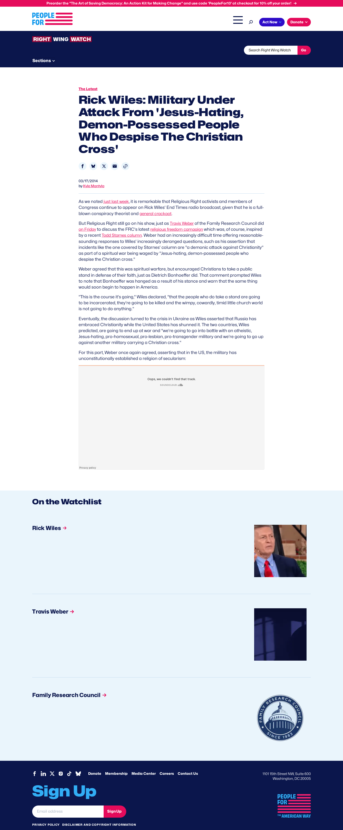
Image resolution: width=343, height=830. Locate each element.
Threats (66, 50)
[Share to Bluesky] (93, 157)
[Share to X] (104, 157)
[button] (125, 157)
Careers (167, 764)
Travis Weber (183, 214)
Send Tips (187, 50)
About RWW (122, 50)
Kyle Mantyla (93, 177)
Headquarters (156, 22)
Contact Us (188, 764)
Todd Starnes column (140, 226)
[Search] (250, 21)
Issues (129, 22)
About (110, 22)
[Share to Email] (115, 157)
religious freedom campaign (187, 220)
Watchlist (94, 50)
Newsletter (155, 50)
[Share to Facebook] (82, 157)
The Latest (216, 22)
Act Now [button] (269, 22)
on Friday (95, 220)
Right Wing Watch (188, 22)
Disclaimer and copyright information (99, 815)
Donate (94, 764)
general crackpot (157, 204)
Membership (116, 764)
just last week (117, 192)
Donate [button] (296, 22)
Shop (234, 22)
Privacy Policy (46, 815)
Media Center (143, 764)
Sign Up (114, 802)
